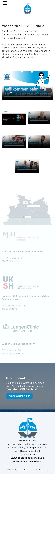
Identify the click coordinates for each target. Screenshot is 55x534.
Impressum (19, 461)
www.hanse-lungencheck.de (27, 457)
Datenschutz (35, 461)
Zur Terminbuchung (19, 396)
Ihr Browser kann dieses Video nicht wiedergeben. (27, 84)
